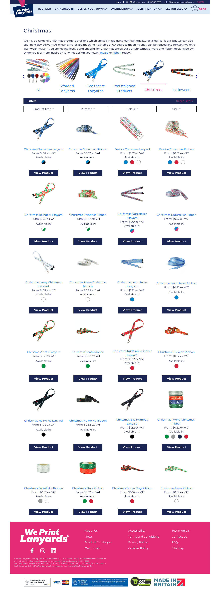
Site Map (178, 548)
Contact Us (179, 536)
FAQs (175, 542)
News (89, 536)
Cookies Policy (138, 548)
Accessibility (136, 530)
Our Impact (93, 548)
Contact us (139, 2)
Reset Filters (184, 101)
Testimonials (181, 530)
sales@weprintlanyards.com (179, 2)
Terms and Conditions (143, 536)
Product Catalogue (98, 542)
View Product (43, 172)
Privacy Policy (138, 542)
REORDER (44, 8)
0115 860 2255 (154, 2)
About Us (91, 530)
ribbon (117, 52)
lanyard (104, 52)
